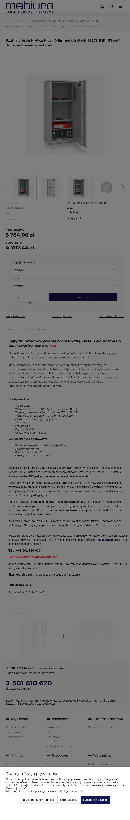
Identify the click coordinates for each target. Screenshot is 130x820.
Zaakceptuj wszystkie (95, 799)
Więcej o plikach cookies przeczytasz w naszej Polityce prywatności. (45, 791)
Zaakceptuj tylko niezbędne (38, 799)
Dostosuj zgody (68, 799)
